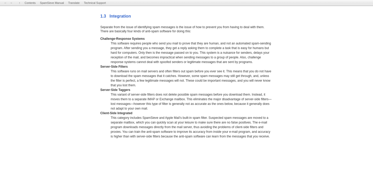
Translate (74, 2)
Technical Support (95, 2)
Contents (30, 2)
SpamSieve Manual (52, 2)
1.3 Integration (115, 16)
